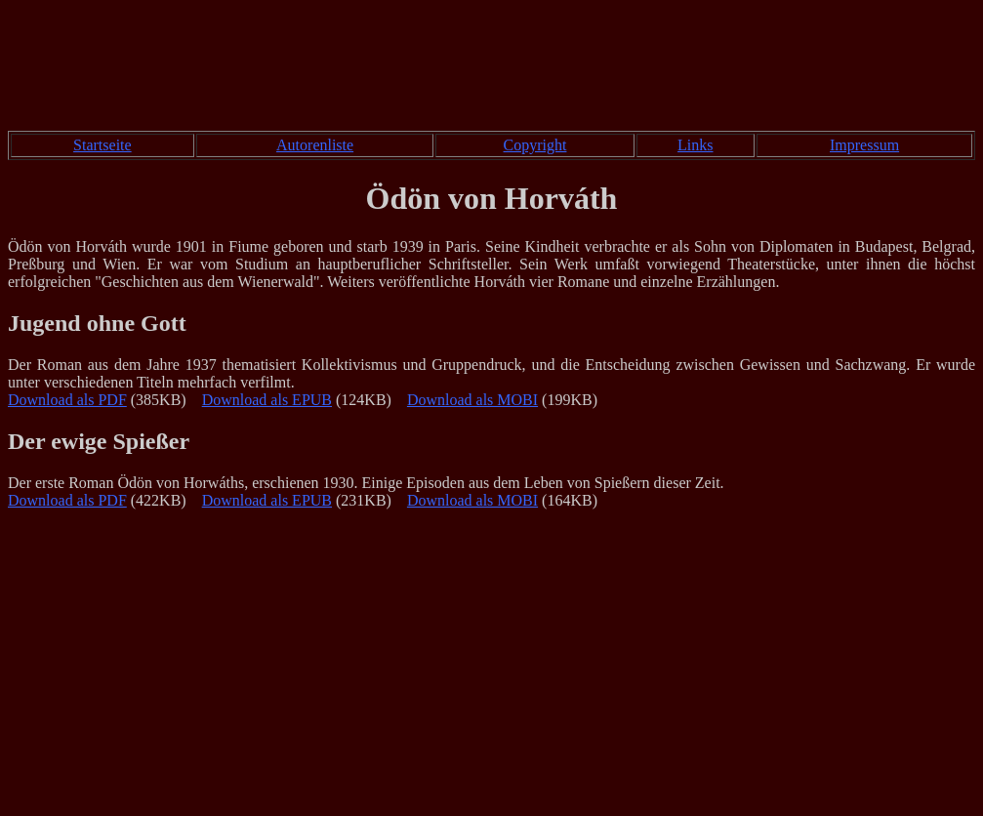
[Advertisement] (492, 69)
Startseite (102, 145)
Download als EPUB (267, 399)
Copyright (535, 145)
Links (695, 145)
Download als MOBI (472, 399)
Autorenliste (314, 145)
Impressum (864, 145)
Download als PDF (67, 399)
